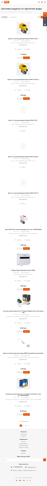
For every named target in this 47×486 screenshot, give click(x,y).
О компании (23, 434)
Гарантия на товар (23, 447)
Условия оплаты (23, 443)
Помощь (23, 441)
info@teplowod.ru (31, 467)
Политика (23, 436)
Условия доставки (23, 445)
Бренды (23, 453)
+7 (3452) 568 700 (17, 467)
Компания (24, 432)
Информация (23, 439)
